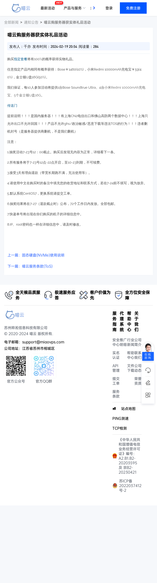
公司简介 (138, 342)
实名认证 (116, 355)
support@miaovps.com (43, 342)
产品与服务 (73, 8)
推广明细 (123, 342)
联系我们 (138, 355)
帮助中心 (130, 355)
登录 (109, 8)
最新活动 (48, 6)
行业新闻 (130, 342)
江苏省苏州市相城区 (38, 348)
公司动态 (138, 368)
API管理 (116, 368)
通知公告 (31, 22)
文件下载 (130, 368)
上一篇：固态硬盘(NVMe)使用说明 (35, 255)
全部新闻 (11, 22)
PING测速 (120, 418)
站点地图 (128, 408)
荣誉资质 (138, 381)
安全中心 (116, 342)
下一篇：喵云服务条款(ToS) (30, 266)
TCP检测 (119, 428)
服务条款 (116, 393)
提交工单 (116, 381)
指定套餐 (20, 59)
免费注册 (133, 8)
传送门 (12, 106)
